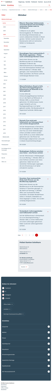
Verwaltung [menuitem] (10, 5)
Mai (5, 65)
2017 (4, 106)
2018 (4, 102)
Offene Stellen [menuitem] (4, 388)
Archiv (38, 9)
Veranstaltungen (6, 140)
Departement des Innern (12, 9)
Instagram (6, 295)
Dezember (6, 38)
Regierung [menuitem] (21, 2)
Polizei (21, 9)
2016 (4, 110)
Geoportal (5, 326)
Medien (4, 332)
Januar (5, 80)
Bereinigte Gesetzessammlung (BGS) (14, 314)
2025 (4, 30)
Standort (24, 267)
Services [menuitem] (3, 5)
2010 (4, 133)
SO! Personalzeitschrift (8, 371)
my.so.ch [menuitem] (47, 2)
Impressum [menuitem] (3, 386)
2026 (4, 27)
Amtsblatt (7, 309)
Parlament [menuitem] (34, 2)
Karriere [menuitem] (40, 2)
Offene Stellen (8, 304)
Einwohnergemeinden (8, 354)
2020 (4, 95)
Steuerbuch (5, 349)
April (5, 68)
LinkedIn (6, 298)
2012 (4, 125)
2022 (4, 87)
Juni (5, 61)
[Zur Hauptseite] (6, 1)
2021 (4, 91)
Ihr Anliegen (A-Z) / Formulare (6, 149)
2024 (44, 9)
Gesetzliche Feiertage (8, 360)
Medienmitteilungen (30, 9)
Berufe (3, 158)
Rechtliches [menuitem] (4, 384)
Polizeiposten (5, 144)
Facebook (6, 288)
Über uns (4, 161)
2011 (4, 129)
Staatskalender (6, 366)
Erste (19, 235)
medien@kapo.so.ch (28, 262)
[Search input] (35, 5)
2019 (4, 99)
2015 (4, 114)
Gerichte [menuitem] (28, 2)
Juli (4, 57)
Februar (6, 76)
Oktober (49, 9)
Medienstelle (6, 137)
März (5, 72)
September (6, 49)
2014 (4, 118)
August (5, 53)
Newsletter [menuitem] (3, 389)
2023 (4, 84)
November (6, 42)
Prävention (4, 154)
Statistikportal (6, 343)
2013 (4, 121)
